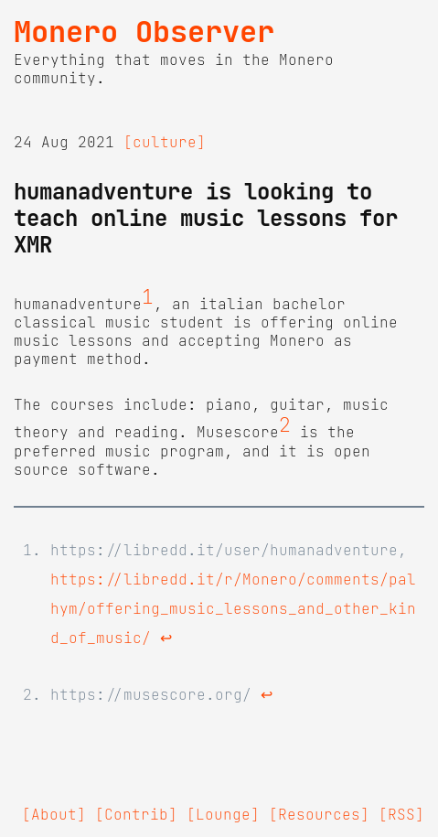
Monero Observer (144, 32)
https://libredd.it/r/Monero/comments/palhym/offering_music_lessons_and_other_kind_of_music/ (233, 608)
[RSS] (401, 814)
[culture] (164, 142)
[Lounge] (223, 814)
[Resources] (319, 814)
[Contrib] (136, 814)
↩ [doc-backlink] (166, 637)
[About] (54, 814)
